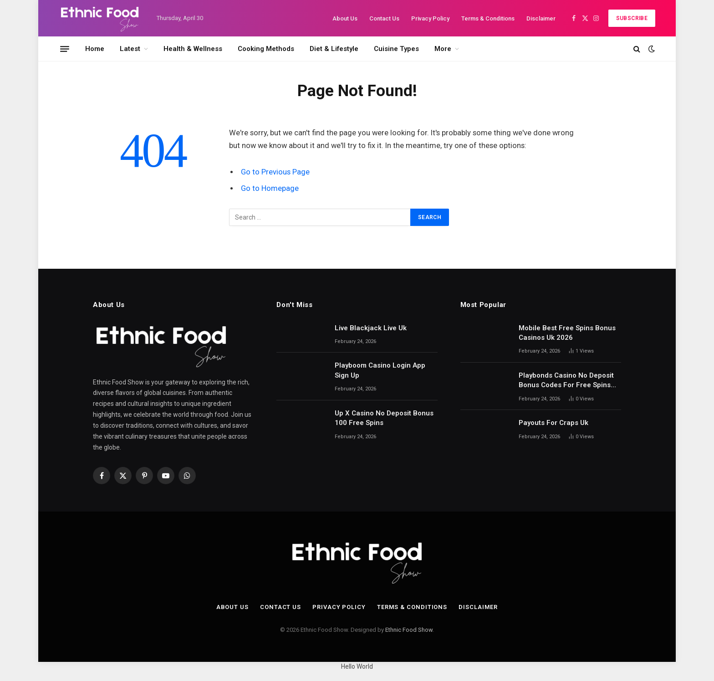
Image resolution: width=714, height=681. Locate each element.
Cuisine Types (396, 49)
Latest (130, 49)
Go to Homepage (270, 188)
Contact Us (384, 18)
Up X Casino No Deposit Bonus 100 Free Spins (384, 418)
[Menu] (64, 48)
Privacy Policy (430, 18)
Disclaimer (541, 18)
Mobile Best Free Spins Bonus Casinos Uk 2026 (567, 333)
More (442, 49)
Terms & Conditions (488, 18)
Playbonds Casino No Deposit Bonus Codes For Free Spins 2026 (566, 380)
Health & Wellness (192, 49)
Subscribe (632, 18)
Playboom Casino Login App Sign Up (380, 370)
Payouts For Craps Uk (553, 423)
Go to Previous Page (275, 172)
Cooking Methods (266, 49)
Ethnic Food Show (409, 629)
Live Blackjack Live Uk (371, 328)
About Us (344, 18)
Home (94, 49)
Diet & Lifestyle (334, 49)
